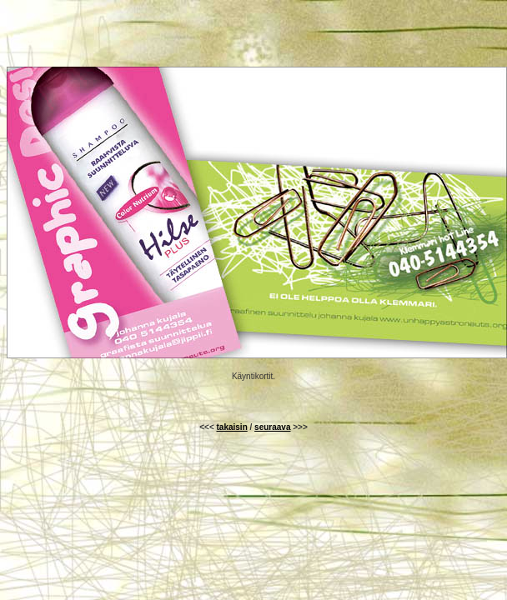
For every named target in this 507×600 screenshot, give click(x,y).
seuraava (272, 427)
